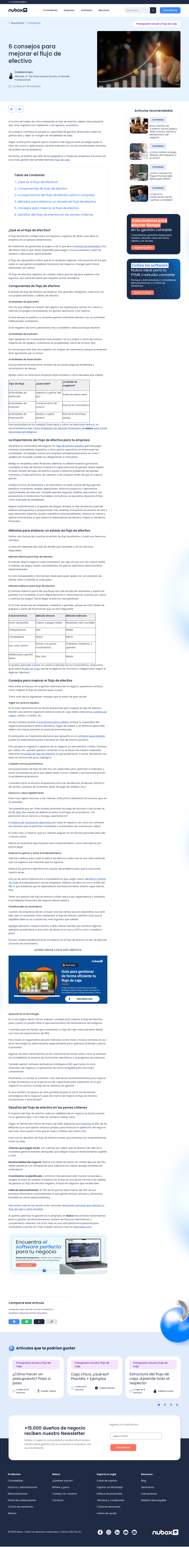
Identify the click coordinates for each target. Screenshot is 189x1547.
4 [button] (177, 1405)
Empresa (69, 10)
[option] (36, 1380)
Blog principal (16, 23)
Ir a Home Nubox (17, 2)
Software (86, 10)
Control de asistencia (20, 1507)
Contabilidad (15, 1481)
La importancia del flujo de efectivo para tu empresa (56, 195)
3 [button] (171, 1405)
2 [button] (165, 1405)
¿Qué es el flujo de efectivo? (38, 182)
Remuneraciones (18, 1494)
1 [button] (159, 1405)
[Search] (137, 10)
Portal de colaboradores (22, 1500)
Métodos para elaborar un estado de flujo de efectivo (57, 202)
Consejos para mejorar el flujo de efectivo (48, 208)
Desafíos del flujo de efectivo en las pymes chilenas (55, 215)
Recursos (104, 10)
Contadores (50, 10)
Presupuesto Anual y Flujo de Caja (156, 23)
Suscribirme (170, 10)
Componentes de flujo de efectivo (42, 189)
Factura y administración (22, 1487)
